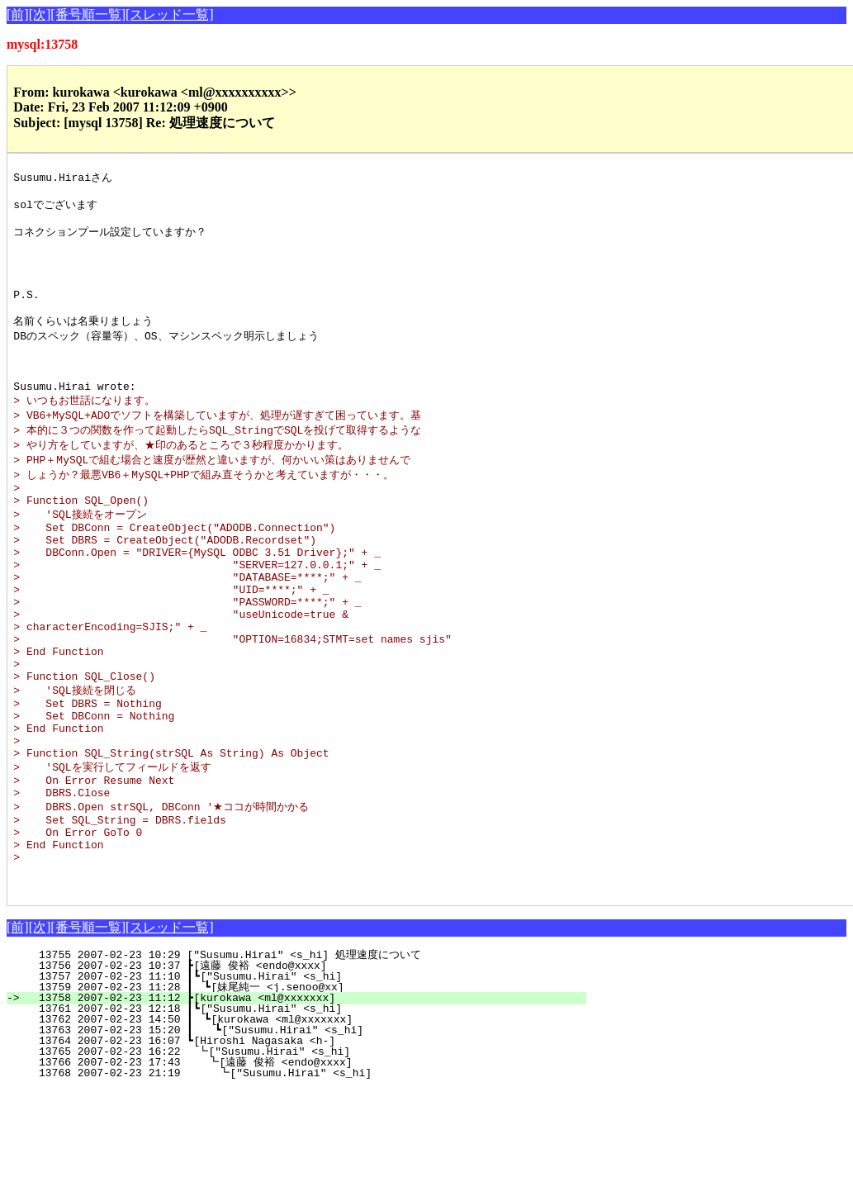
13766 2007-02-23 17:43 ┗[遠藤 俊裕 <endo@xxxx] (299, 1173)
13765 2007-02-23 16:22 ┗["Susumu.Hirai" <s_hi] (305, 1163)
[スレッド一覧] (170, 14)
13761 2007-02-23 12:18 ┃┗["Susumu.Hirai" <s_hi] (303, 1120)
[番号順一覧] (88, 14)
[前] (18, 14)
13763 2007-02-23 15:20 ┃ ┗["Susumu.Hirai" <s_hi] (301, 1141)
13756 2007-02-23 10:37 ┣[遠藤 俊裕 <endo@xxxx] (301, 1077)
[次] (40, 14)
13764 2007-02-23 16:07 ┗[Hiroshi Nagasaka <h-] (306, 1152)
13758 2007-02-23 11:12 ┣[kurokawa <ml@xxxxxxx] (306, 1109)
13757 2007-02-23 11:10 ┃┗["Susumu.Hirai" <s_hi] (303, 1087)
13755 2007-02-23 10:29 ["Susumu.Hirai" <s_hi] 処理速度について (301, 1066)
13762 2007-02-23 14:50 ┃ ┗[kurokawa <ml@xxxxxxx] (301, 1130)
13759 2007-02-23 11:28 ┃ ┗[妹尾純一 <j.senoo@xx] (297, 1098)
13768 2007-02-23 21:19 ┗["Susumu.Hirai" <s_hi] (303, 1184)
